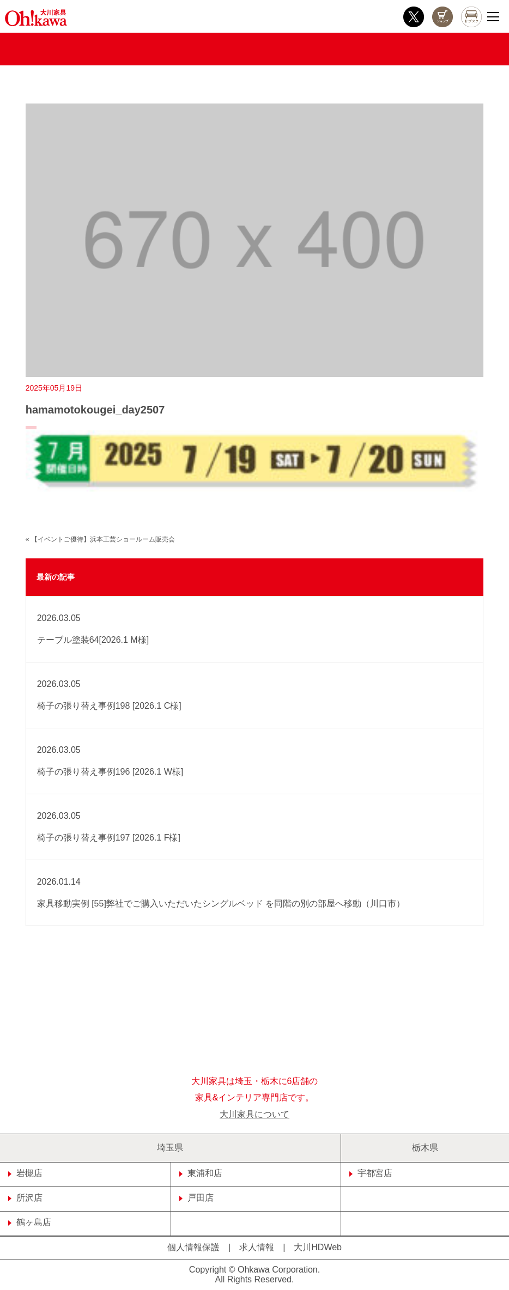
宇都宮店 (370, 1173)
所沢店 (25, 1197)
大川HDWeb (318, 1247)
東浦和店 (200, 1173)
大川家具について (254, 1114)
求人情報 (256, 1247)
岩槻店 (25, 1173)
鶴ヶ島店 (29, 1222)
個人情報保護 (193, 1247)
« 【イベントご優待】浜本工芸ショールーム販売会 (100, 539)
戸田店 (196, 1197)
